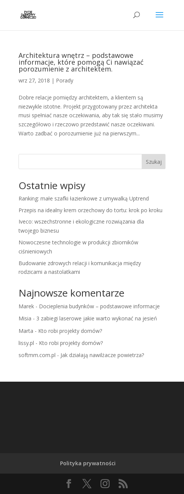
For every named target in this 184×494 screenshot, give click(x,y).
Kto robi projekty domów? (70, 330)
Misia (25, 318)
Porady (64, 80)
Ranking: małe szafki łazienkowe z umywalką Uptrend (84, 198)
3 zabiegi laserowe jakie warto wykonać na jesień (96, 318)
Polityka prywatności (88, 463)
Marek (26, 306)
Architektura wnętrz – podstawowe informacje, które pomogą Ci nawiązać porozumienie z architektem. (81, 62)
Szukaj (154, 161)
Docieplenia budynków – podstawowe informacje (99, 306)
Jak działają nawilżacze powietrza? (102, 355)
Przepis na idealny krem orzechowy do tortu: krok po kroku (90, 210)
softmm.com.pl (37, 355)
